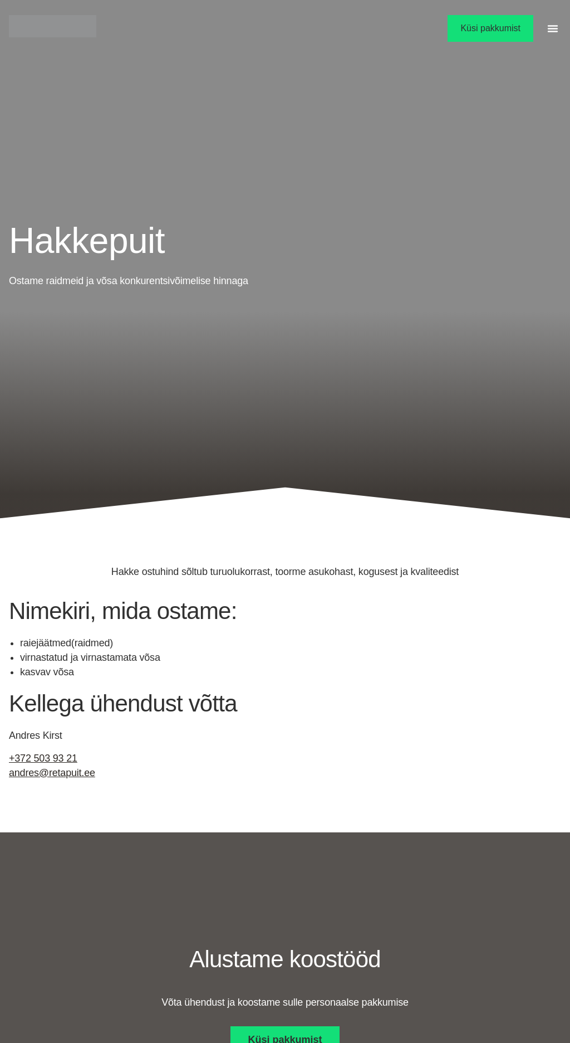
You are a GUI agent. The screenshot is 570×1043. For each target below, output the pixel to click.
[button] (552, 28)
